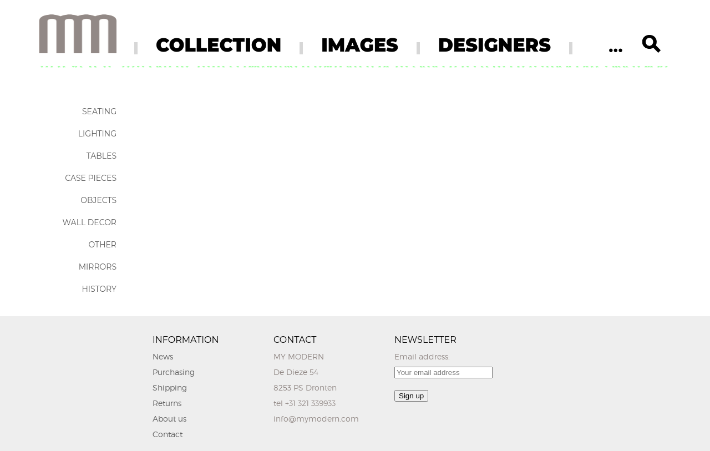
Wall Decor (89, 222)
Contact (167, 434)
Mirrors (97, 267)
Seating (99, 111)
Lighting (97, 134)
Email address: (422, 356)
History (99, 289)
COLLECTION (218, 45)
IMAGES (359, 45)
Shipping (170, 387)
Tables (101, 156)
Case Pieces (90, 178)
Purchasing (174, 372)
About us (169, 418)
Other (102, 245)
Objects (98, 200)
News (163, 356)
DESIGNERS (494, 45)
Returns (167, 403)
